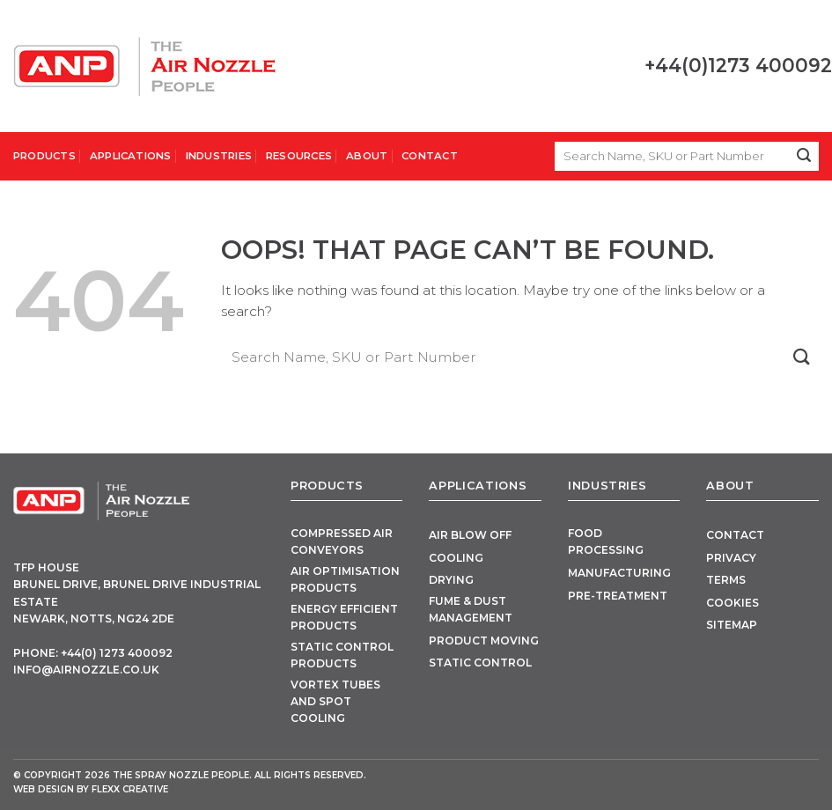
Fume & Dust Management (470, 609)
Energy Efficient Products (344, 617)
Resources (299, 156)
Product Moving (484, 640)
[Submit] (804, 156)
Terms (726, 579)
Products (44, 156)
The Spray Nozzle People (181, 775)
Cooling (456, 557)
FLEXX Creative (130, 789)
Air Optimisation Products (345, 579)
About (366, 156)
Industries (219, 156)
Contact (429, 156)
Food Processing (606, 541)
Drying (451, 579)
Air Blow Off (470, 534)
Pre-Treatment (617, 595)
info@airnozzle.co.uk (86, 669)
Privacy (731, 557)
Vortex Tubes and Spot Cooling (335, 701)
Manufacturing (619, 572)
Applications (131, 156)
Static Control (480, 662)
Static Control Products (342, 655)
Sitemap (731, 624)
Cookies (732, 602)
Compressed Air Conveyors (342, 541)
